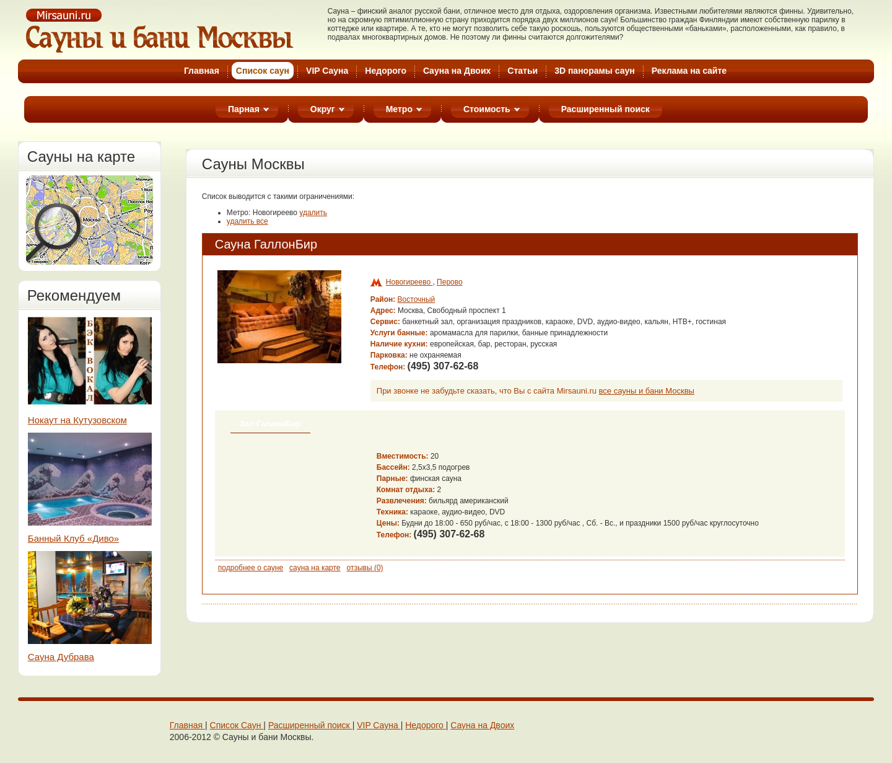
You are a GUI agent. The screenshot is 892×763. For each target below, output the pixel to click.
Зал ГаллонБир (270, 423)
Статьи (522, 71)
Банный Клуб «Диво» (73, 538)
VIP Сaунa (379, 725)
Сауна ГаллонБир (266, 244)
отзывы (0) (365, 567)
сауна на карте (314, 567)
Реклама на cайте (689, 71)
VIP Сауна (327, 71)
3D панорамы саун (594, 71)
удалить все (247, 221)
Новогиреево (409, 282)
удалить (313, 212)
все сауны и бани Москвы (646, 390)
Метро (399, 109)
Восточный (416, 299)
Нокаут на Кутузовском (77, 420)
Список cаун (262, 71)
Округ (322, 109)
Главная (201, 71)
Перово (450, 282)
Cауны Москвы (160, 30)
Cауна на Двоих (457, 71)
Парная (244, 109)
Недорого (385, 71)
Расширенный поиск (605, 109)
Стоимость (486, 109)
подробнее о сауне (250, 567)
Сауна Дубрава (61, 656)
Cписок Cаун (237, 725)
